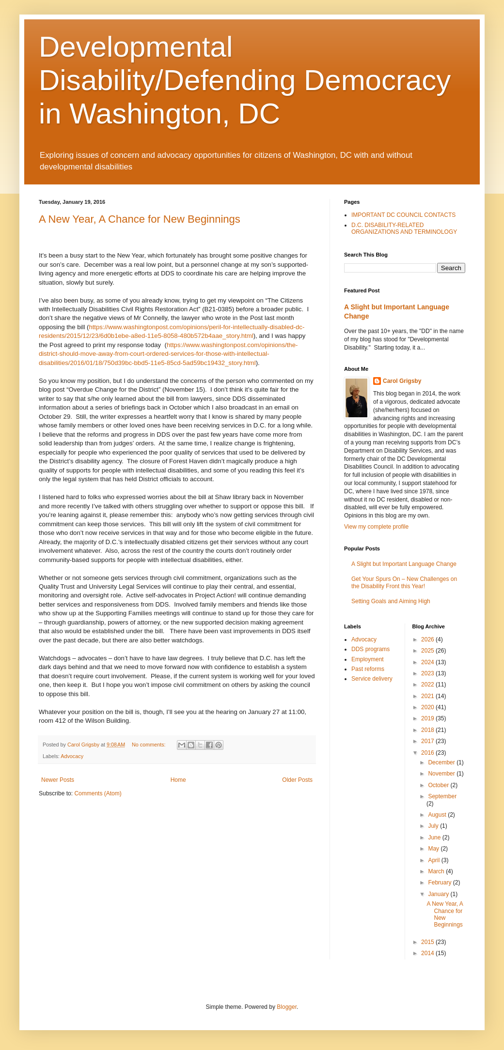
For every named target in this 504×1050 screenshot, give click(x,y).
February (440, 882)
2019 (428, 718)
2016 (428, 752)
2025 (428, 650)
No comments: (149, 744)
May (434, 848)
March (437, 871)
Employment (367, 659)
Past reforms (367, 669)
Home (178, 779)
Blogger (287, 1007)
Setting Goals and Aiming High (390, 601)
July (434, 825)
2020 (428, 707)
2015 (428, 942)
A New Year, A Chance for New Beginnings (139, 219)
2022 (428, 684)
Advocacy (72, 756)
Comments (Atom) (97, 793)
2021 (428, 696)
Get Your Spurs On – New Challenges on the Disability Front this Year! (404, 582)
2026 (428, 639)
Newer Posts (57, 779)
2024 (428, 662)
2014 (428, 953)
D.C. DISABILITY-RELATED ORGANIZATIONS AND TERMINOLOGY (404, 228)
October (439, 785)
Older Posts (297, 779)
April (434, 860)
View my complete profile (376, 526)
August (438, 814)
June (435, 837)
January (439, 894)
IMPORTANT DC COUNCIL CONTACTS (403, 215)
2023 (428, 673)
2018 (428, 730)
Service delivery (372, 678)
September (442, 796)
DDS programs (370, 649)
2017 (428, 741)
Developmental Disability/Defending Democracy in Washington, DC (245, 80)
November (442, 773)
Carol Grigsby (402, 381)
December (442, 762)
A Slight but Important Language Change (404, 564)
